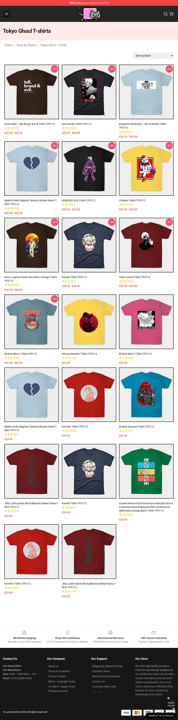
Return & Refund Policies (106, 676)
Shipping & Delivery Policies (107, 666)
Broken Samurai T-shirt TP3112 (136, 426)
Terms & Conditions (59, 671)
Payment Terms (101, 671)
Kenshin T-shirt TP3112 (75, 426)
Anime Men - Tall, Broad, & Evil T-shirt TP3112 (29, 123)
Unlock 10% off (171, 704)
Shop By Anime (26, 45)
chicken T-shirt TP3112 (132, 200)
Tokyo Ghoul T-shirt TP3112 (134, 277)
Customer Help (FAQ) (104, 686)
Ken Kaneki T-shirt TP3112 (77, 123)
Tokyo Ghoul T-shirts (53, 45)
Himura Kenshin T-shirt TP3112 (79, 353)
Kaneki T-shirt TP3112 (74, 277)
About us (53, 666)
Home (8, 45)
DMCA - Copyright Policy (62, 681)
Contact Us (98, 681)
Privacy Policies (57, 676)
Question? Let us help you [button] (161, 715)
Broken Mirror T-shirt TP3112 (20, 353)
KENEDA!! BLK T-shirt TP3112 (78, 200)
